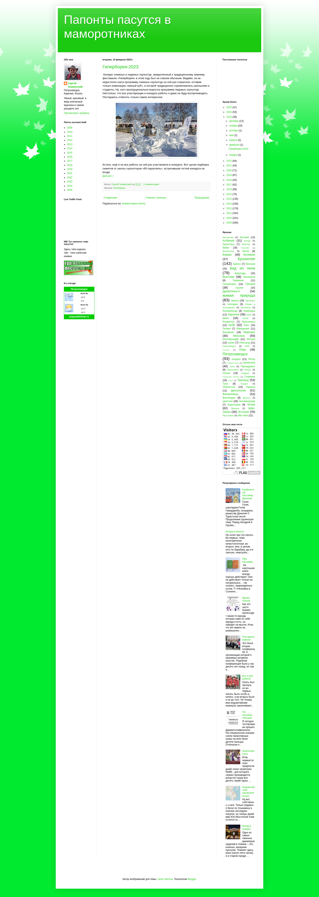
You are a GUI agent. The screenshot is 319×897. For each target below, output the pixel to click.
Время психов (246, 599)
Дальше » (108, 175)
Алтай (247, 241)
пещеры (236, 359)
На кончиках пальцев (247, 715)
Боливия (249, 254)
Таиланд (243, 380)
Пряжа (247, 369)
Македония (243, 328)
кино (226, 318)
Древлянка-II (231, 291)
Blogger (192, 879)
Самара (245, 373)
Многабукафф (231, 339)
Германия (238, 280)
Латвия (227, 328)
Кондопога (228, 321)
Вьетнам (228, 276)
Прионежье (233, 369)
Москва (251, 339)
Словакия (249, 376)
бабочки (246, 244)
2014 (69, 148)
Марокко (249, 332)
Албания (228, 240)
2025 (69, 190)
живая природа (239, 295)
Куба (231, 325)
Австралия (228, 237)
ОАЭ (247, 346)
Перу (242, 349)
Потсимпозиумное (248, 638)
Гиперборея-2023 (121, 66)
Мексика (239, 335)
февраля (234, 144)
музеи (231, 342)
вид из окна (242, 268)
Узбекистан (229, 387)
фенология (238, 390)
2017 (69, 160)
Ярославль (228, 415)
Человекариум (247, 401)
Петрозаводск (79, 289)
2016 (69, 156)
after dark (243, 415)
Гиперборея (119, 188)
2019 (69, 169)
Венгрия (250, 264)
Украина (250, 387)
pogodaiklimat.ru (79, 316)
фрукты (246, 398)
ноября (233, 125)
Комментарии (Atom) (133, 203)
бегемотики (228, 251)
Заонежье (250, 300)
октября (234, 130)
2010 (69, 132)
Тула (225, 383)
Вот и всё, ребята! (248, 677)
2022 (69, 177)
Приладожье (248, 366)
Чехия (251, 404)
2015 (69, 152)
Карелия (233, 314)
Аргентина (228, 244)
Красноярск (248, 321)
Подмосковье (233, 363)
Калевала (246, 307)
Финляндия (229, 397)
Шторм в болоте (235, 531)
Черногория (233, 404)
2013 (69, 144)
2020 (229, 170)
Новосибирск (229, 346)
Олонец (226, 350)
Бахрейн (245, 248)
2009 (69, 127)
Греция (250, 284)
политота (249, 362)
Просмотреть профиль (77, 113)
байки (226, 247)
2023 (69, 181)
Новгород (244, 342)
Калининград (230, 311)
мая (231, 135)
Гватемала (249, 277)
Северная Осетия (231, 377)
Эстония (243, 411)
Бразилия (246, 259)
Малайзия (228, 332)
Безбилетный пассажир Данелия (248, 494)
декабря (234, 121)
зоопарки (232, 304)
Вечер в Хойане (246, 827)
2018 (69, 165)
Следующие (110, 197)
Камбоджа (249, 311)
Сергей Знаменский (75, 85)
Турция (244, 384)
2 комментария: (151, 184)
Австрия (244, 237)
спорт (230, 380)
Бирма (227, 254)
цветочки (228, 401)
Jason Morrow (165, 879)
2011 (69, 136)
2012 (69, 140)
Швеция (235, 408)
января (233, 155)
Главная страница (156, 197)
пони (232, 366)
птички (226, 373)
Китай (245, 318)
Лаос (246, 325)
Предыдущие (201, 197)
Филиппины (230, 394)
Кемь (248, 314)
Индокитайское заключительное (248, 791)
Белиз (246, 251)
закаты (235, 300)
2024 (69, 185)
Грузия (239, 287)
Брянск (237, 264)
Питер (251, 359)
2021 (69, 173)
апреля (233, 140)
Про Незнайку (247, 560)
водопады (240, 273)
